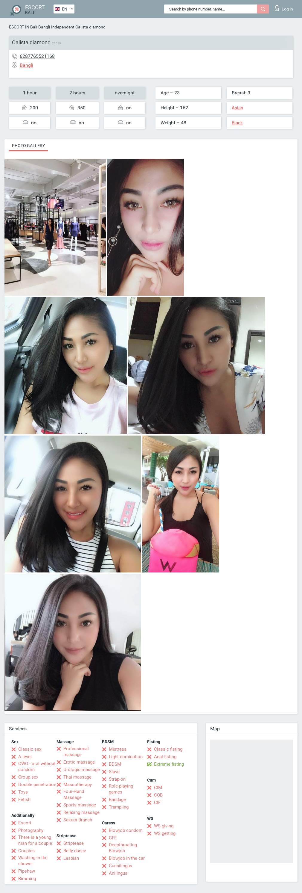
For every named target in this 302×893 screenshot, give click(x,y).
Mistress (117, 749)
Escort (24, 823)
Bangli (44, 27)
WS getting (165, 833)
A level (25, 756)
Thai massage (77, 777)
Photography (30, 830)
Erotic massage (79, 762)
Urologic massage (81, 769)
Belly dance (74, 850)
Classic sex (29, 749)
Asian (237, 108)
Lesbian (71, 858)
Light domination (126, 756)
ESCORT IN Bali (23, 27)
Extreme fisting (169, 764)
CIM (158, 787)
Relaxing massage (81, 812)
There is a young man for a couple (35, 840)
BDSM (115, 764)
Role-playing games (121, 789)
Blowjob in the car (127, 858)
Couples (26, 850)
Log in (284, 8)
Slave (114, 771)
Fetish (24, 799)
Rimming (27, 878)
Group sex (28, 777)
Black (237, 123)
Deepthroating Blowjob (123, 847)
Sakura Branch (77, 820)
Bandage (117, 799)
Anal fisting (165, 756)
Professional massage (76, 751)
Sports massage (79, 805)
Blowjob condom (126, 830)
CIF (157, 802)
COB (158, 795)
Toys (23, 792)
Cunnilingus (120, 865)
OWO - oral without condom (37, 766)
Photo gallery (28, 145)
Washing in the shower (33, 860)
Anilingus (118, 873)
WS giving (163, 826)
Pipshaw (26, 871)
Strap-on (117, 779)
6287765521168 (37, 56)
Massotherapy (77, 784)
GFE (113, 838)
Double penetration (37, 784)
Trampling (119, 807)
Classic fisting (168, 749)
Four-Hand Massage (73, 794)
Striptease (73, 843)
